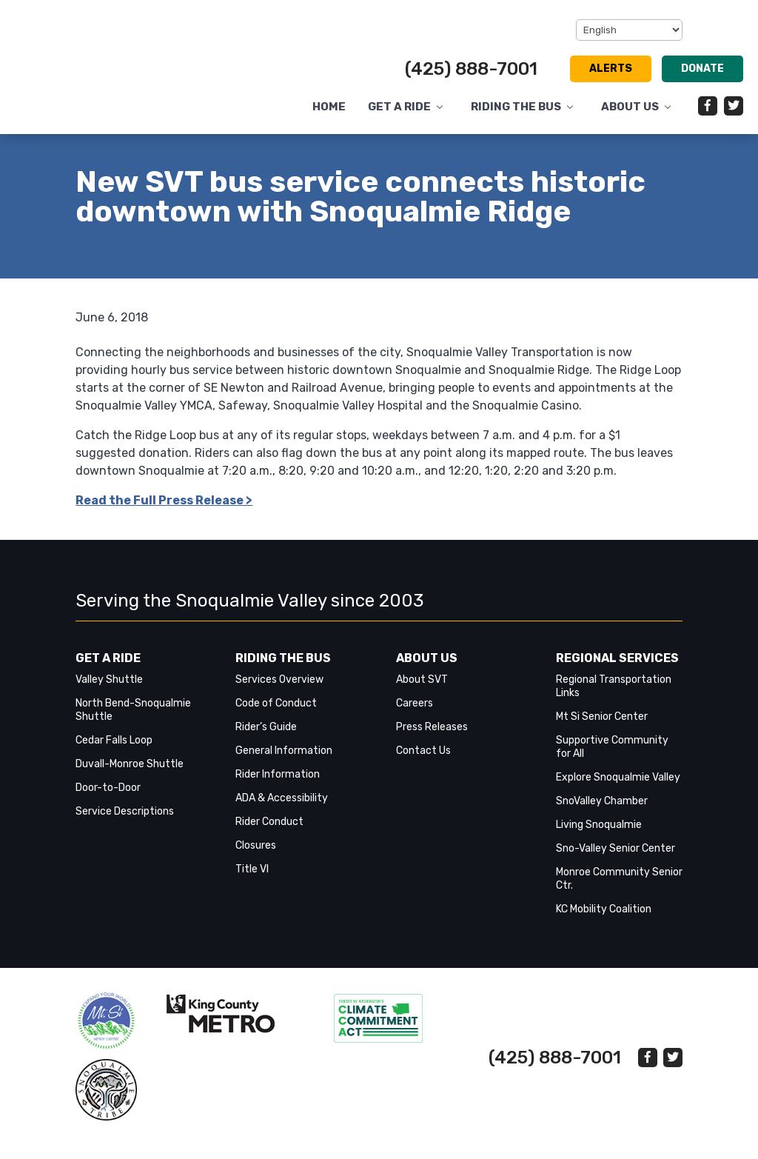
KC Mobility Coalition (603, 920)
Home (329, 107)
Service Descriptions (125, 822)
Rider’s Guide (266, 738)
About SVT (422, 690)
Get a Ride (399, 107)
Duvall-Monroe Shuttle (130, 775)
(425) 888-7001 (471, 69)
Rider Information (277, 785)
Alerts (610, 68)
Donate (702, 68)
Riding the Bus (516, 107)
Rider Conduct (269, 832)
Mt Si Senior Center (602, 727)
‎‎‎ (106, 1032)
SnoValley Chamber (602, 812)
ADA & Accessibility (281, 809)
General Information (283, 761)
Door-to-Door (108, 798)
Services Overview (279, 690)
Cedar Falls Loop (114, 751)
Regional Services (617, 669)
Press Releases (432, 738)
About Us (630, 107)
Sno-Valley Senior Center (615, 859)
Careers (414, 714)
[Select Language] (629, 30)
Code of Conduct (276, 714)
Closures (255, 856)
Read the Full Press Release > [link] (164, 511)
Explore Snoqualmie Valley (618, 788)
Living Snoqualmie (599, 835)
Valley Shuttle (109, 690)
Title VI (252, 880)
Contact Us (423, 761)
